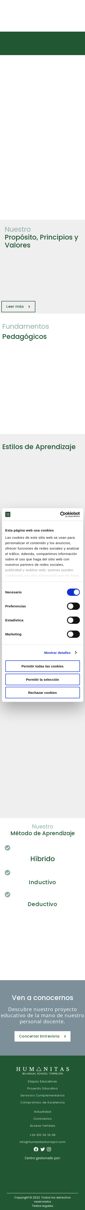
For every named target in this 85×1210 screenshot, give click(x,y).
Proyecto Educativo (42, 1088)
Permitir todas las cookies (43, 666)
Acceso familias (42, 1126)
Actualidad (42, 1112)
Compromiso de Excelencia (42, 1102)
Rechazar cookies (42, 693)
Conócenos (42, 1119)
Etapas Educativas (42, 1081)
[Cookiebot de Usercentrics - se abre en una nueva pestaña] (60, 514)
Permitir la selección (42, 679)
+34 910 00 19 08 (42, 1135)
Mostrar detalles (57, 652)
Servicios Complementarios (42, 1095)
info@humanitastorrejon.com (42, 1142)
